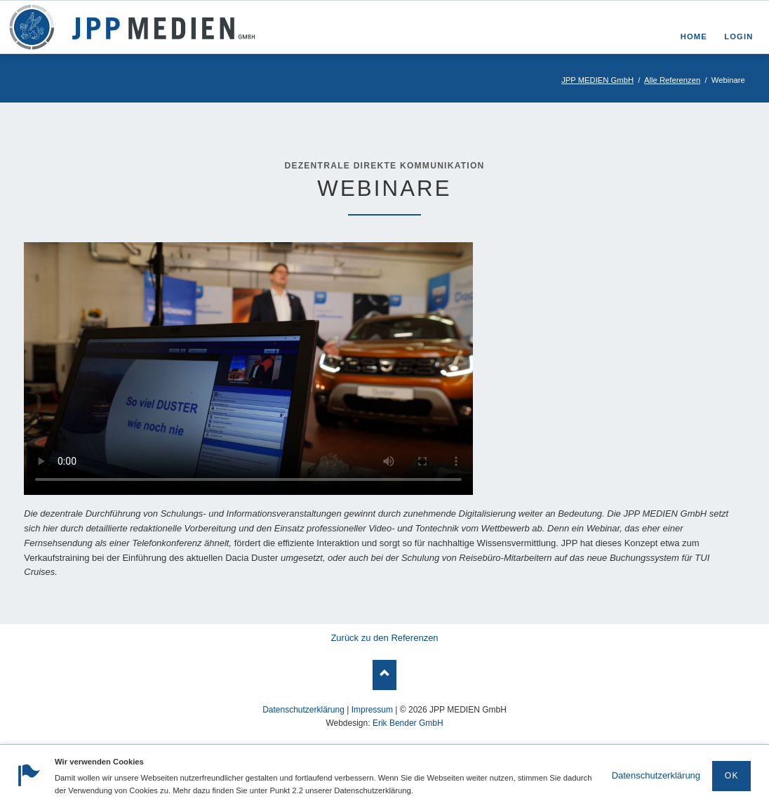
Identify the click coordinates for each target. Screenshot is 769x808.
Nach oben (385, 675)
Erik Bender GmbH (408, 723)
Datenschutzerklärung (656, 775)
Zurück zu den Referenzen (384, 638)
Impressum (372, 710)
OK (732, 776)
